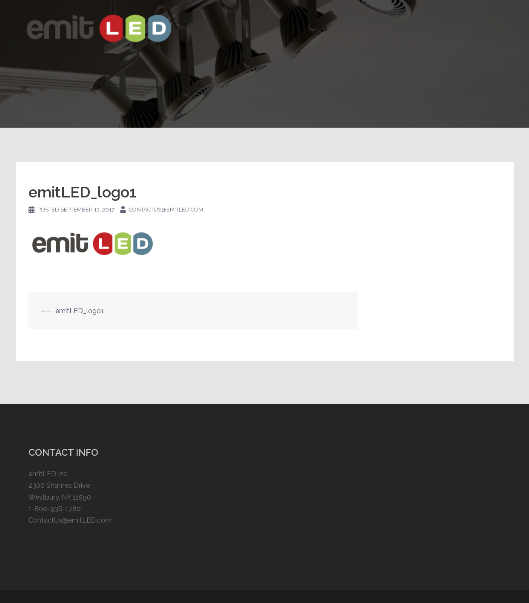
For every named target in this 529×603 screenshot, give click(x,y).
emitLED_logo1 (79, 311)
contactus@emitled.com (166, 209)
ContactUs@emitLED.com (70, 520)
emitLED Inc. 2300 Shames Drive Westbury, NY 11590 (60, 485)
